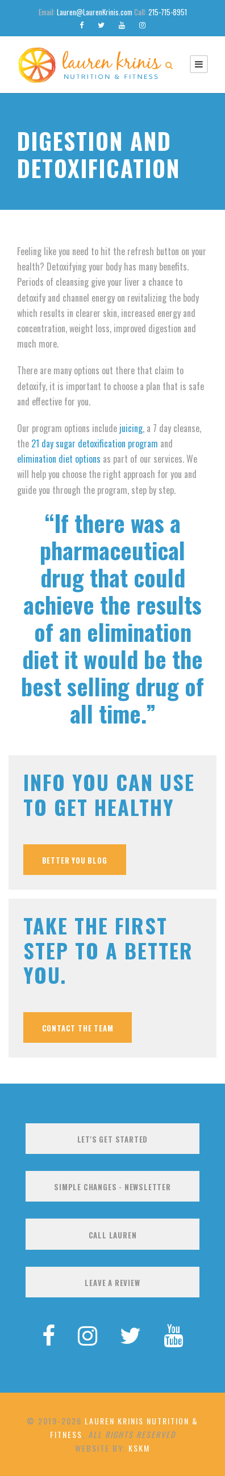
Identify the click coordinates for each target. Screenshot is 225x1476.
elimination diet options (59, 459)
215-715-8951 (167, 12)
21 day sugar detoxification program (94, 443)
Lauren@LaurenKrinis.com (94, 12)
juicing (131, 428)
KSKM (139, 1448)
